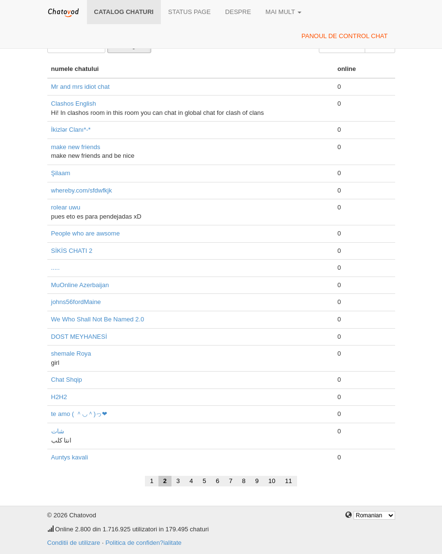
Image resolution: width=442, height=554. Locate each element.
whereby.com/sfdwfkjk (81, 190)
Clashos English (73, 103)
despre (238, 11)
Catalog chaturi (124, 11)
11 (288, 481)
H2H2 (59, 397)
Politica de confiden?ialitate (143, 542)
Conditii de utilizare (73, 542)
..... (55, 267)
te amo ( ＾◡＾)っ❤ (79, 413)
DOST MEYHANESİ (79, 336)
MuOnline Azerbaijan (80, 285)
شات (57, 431)
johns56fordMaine (76, 301)
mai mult (284, 11)
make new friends (75, 147)
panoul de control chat (344, 36)
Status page (189, 11)
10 (272, 481)
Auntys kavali (69, 457)
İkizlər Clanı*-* (71, 129)
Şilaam (61, 173)
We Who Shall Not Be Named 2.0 (97, 319)
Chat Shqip (66, 379)
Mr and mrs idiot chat (80, 86)
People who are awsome (85, 233)
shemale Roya (71, 353)
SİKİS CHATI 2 (72, 250)
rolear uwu (66, 207)
